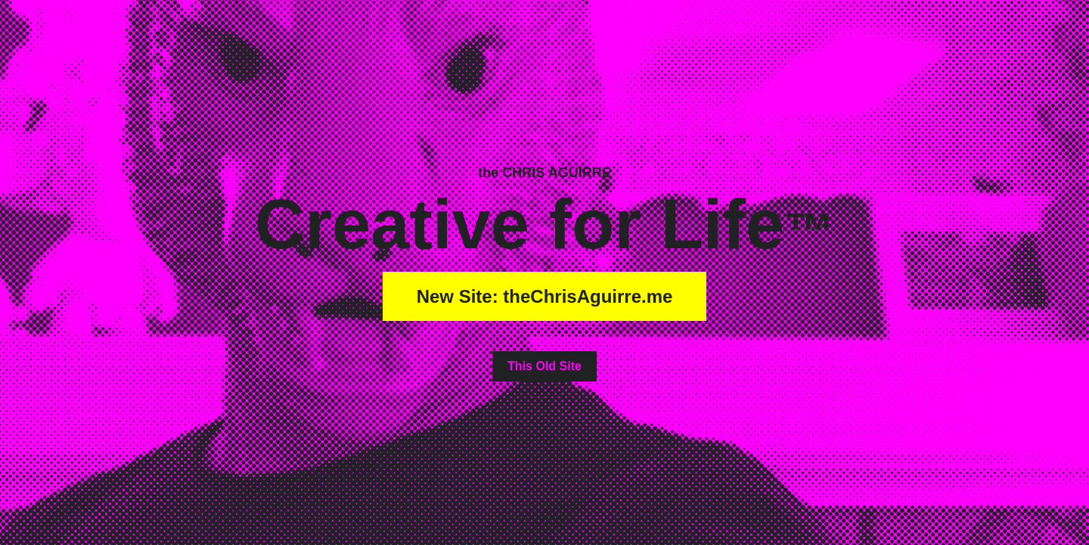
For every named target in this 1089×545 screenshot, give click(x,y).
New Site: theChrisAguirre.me (545, 296)
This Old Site (544, 366)
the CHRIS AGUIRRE (544, 172)
